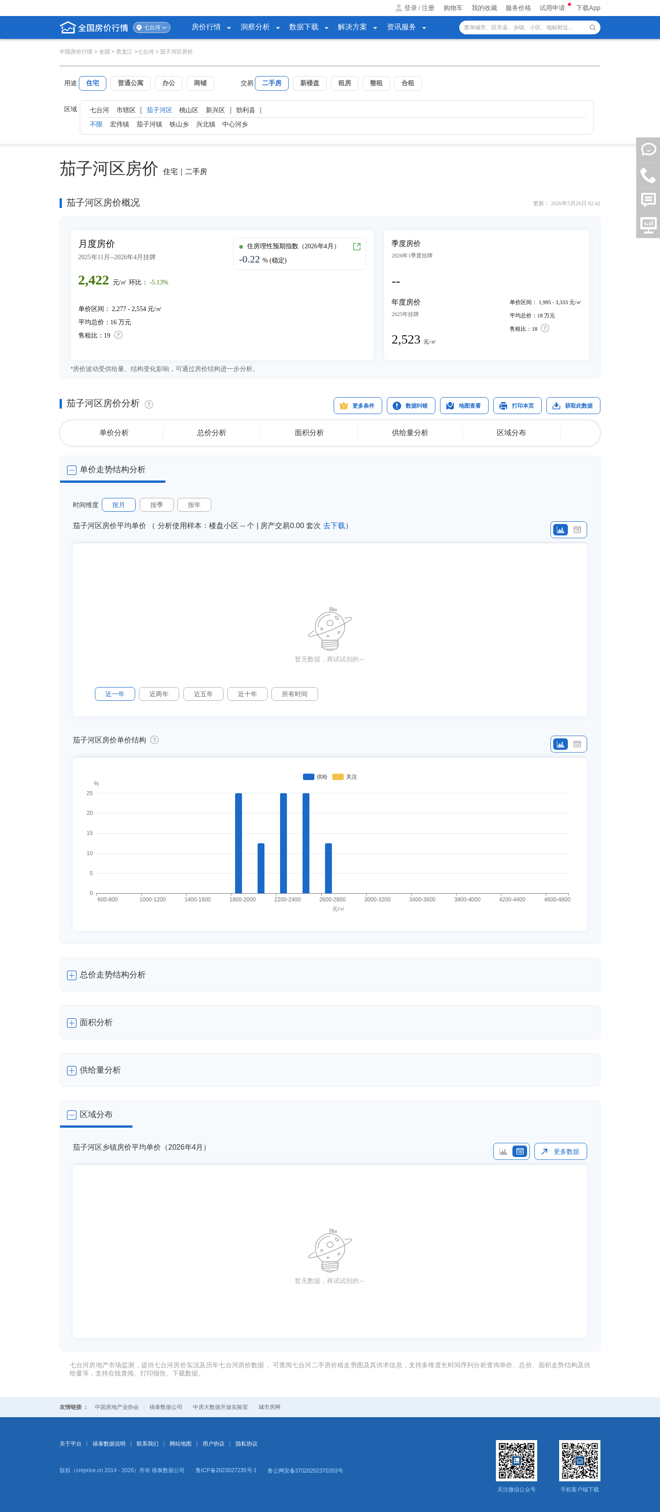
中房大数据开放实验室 (220, 1407)
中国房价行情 (77, 52)
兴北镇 (205, 124)
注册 (428, 7)
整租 (376, 83)
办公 (168, 83)
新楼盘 (309, 83)
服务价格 (518, 7)
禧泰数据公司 (165, 1407)
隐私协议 (247, 1444)
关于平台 (71, 1444)
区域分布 (511, 433)
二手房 (271, 83)
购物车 (453, 7)
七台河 (152, 27)
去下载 (334, 525)
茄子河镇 (149, 124)
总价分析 (211, 433)
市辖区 (126, 110)
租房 (344, 83)
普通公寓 (130, 83)
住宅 (92, 83)
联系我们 (148, 1444)
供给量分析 (410, 433)
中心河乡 (235, 124)
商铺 (200, 83)
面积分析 (309, 433)
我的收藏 (484, 7)
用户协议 (214, 1444)
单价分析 (114, 433)
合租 (408, 83)
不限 (96, 124)
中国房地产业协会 (117, 1407)
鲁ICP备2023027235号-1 (226, 1470)
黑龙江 (124, 52)
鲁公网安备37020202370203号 (305, 1471)
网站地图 (181, 1444)
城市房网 (269, 1407)
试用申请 (553, 7)
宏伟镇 (119, 124)
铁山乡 (179, 124)
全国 (104, 52)
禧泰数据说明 (109, 1444)
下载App (588, 7)
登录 (410, 7)
